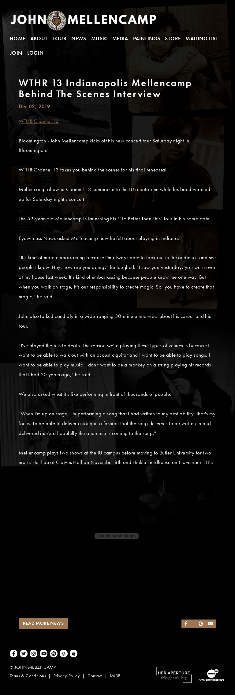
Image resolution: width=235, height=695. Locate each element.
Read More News (43, 623)
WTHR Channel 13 (39, 121)
